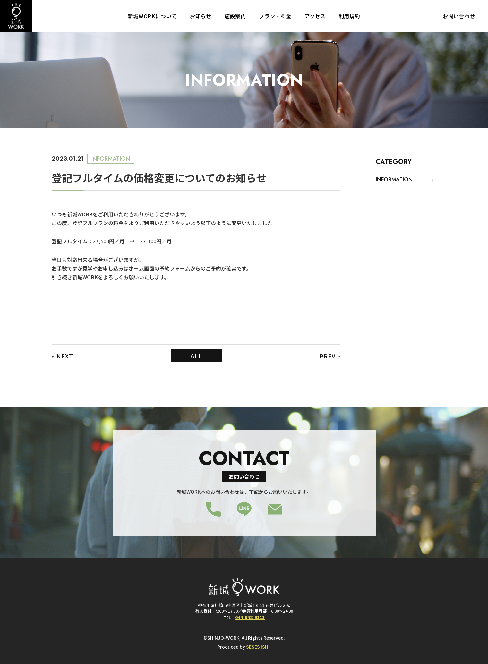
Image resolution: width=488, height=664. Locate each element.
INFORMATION (394, 179)
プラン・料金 (275, 16)
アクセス (315, 16)
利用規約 (349, 16)
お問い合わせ (459, 16)
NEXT (64, 356)
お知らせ (200, 16)
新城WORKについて (152, 16)
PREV (328, 356)
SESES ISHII (258, 646)
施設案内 (235, 16)
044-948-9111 (250, 617)
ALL (196, 355)
